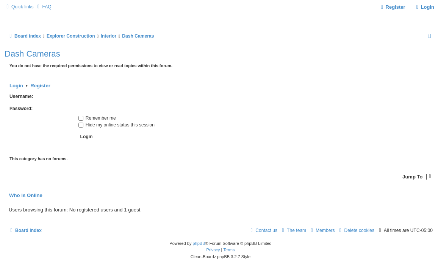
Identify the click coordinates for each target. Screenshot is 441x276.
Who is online (25, 195)
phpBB (198, 243)
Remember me (97, 118)
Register (40, 85)
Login (16, 85)
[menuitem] (43, 7)
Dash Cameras (32, 53)
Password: (21, 108)
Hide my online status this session (116, 125)
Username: (21, 96)
